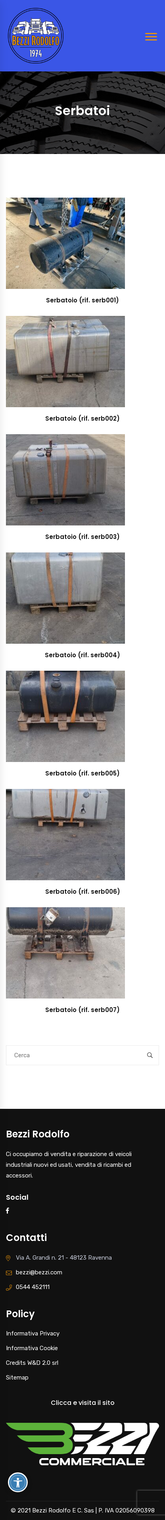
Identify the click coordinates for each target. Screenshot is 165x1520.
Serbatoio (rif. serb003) (82, 537)
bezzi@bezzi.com (39, 1272)
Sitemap (17, 1377)
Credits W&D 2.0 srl (32, 1362)
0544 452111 (33, 1287)
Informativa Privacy (32, 1333)
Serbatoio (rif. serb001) (82, 300)
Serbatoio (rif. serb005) (82, 773)
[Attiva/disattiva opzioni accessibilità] (18, 1482)
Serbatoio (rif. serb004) (82, 655)
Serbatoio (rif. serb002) (82, 418)
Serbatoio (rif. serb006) (82, 891)
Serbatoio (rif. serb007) (82, 1010)
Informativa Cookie (32, 1348)
